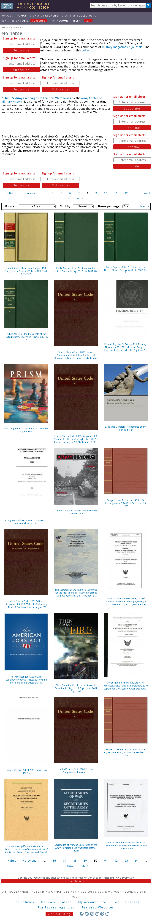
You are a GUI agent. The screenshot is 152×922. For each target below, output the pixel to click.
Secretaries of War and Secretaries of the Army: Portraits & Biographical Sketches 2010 (76, 847)
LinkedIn (107, 914)
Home (4, 27)
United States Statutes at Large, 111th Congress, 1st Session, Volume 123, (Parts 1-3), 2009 (26, 270)
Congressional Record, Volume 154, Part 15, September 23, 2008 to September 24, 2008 (126, 752)
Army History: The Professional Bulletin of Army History (76, 512)
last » (79, 198)
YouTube (97, 914)
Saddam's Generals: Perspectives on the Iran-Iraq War (126, 428)
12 (126, 193)
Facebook (82, 914)
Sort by (65, 206)
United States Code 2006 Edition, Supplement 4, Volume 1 (76, 770)
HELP (76, 20)
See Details (76, 881)
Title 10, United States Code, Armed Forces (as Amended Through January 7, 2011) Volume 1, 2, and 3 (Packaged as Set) (126, 601)
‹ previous (28, 193)
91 (105, 860)
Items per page (109, 206)
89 (85, 860)
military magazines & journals (121, 47)
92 (116, 860)
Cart (88, 20)
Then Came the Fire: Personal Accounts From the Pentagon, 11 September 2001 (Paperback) (76, 688)
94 (136, 860)
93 (126, 860)
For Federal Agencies (56, 907)
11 (115, 193)
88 (74, 860)
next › (70, 865)
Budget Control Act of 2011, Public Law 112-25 (26, 771)
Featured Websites (97, 907)
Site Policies (23, 902)
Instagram (92, 914)
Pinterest (102, 914)
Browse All (14, 15)
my (61, 20)
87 (64, 860)
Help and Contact (56, 902)
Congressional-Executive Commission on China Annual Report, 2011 (26, 522)
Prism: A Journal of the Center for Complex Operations (26, 430)
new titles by (26, 20)
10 (105, 193)
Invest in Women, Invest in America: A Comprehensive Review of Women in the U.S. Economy (126, 845)
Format (10, 206)
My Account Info (92, 902)
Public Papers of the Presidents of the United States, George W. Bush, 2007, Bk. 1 (125, 270)
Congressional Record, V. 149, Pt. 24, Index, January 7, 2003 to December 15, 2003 (125, 503)
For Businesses (126, 902)
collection (88, 50)
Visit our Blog (59, 914)
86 (54, 860)
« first (11, 193)
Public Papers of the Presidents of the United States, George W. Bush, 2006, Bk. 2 (26, 336)
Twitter (87, 914)
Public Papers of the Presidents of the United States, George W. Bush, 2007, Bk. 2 (75, 271)
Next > (144, 206)
